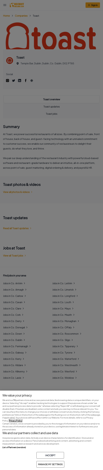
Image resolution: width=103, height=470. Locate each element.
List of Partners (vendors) (14, 447)
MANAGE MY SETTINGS (50, 464)
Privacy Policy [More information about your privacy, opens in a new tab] (15, 420)
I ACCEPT (50, 455)
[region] (51, 430)
